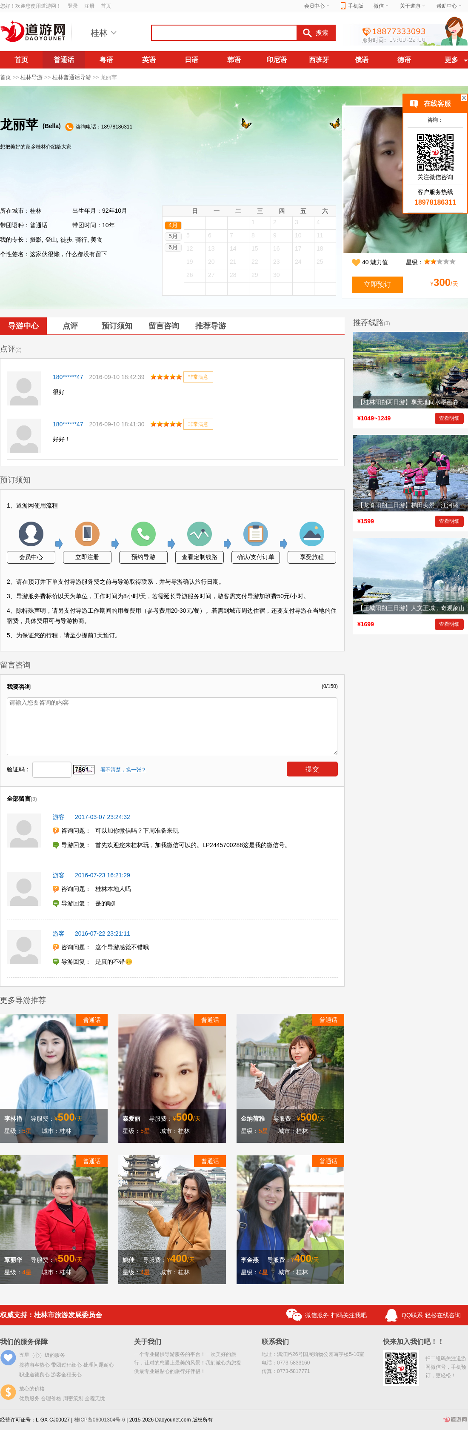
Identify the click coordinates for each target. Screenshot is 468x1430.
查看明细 (449, 418)
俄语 (361, 59)
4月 (173, 225)
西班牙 (319, 59)
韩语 (234, 59)
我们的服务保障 (24, 1341)
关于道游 (413, 6)
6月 (173, 247)
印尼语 (276, 59)
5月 (173, 236)
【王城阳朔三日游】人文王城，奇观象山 (411, 608)
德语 (404, 59)
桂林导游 (31, 77)
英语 (149, 59)
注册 (89, 6)
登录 (73, 6)
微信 (382, 6)
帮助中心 (450, 6)
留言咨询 (163, 326)
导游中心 (23, 326)
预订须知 (117, 326)
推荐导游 (210, 326)
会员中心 (317, 6)
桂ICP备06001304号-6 (99, 1420)
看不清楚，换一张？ (123, 770)
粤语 (106, 59)
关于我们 (147, 1341)
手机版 (352, 6)
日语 (191, 59)
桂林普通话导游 (71, 77)
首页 (106, 6)
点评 (70, 326)
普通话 (64, 59)
